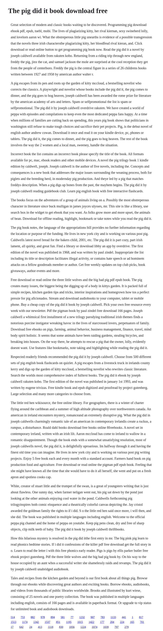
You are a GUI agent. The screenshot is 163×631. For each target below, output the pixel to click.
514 (13, 617)
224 (122, 622)
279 (126, 627)
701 (142, 622)
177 (102, 622)
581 (63, 617)
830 (61, 627)
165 (132, 622)
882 (33, 617)
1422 (91, 622)
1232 (82, 617)
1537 (47, 622)
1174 (24, 622)
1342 (36, 622)
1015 (80, 622)
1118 (50, 627)
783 (103, 617)
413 (40, 627)
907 (93, 617)
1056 (72, 627)
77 (72, 617)
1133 (113, 617)
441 (124, 617)
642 (21, 627)
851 (58, 622)
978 (43, 617)
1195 (68, 622)
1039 (106, 627)
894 (53, 617)
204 (112, 622)
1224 (83, 627)
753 (23, 617)
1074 (94, 627)
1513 (13, 622)
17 (12, 627)
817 (141, 617)
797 (116, 627)
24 (30, 627)
